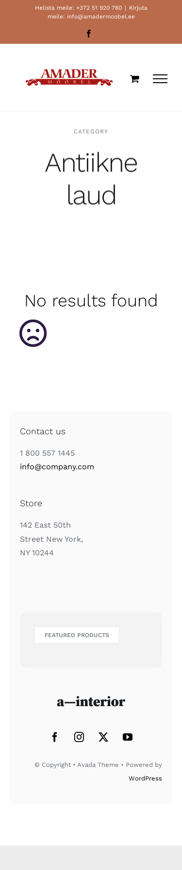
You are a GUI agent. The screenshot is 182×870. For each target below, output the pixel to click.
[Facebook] (55, 737)
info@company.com (57, 466)
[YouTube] (127, 737)
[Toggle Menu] (160, 78)
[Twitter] (103, 737)
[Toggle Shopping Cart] (134, 78)
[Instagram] (79, 737)
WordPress (145, 778)
